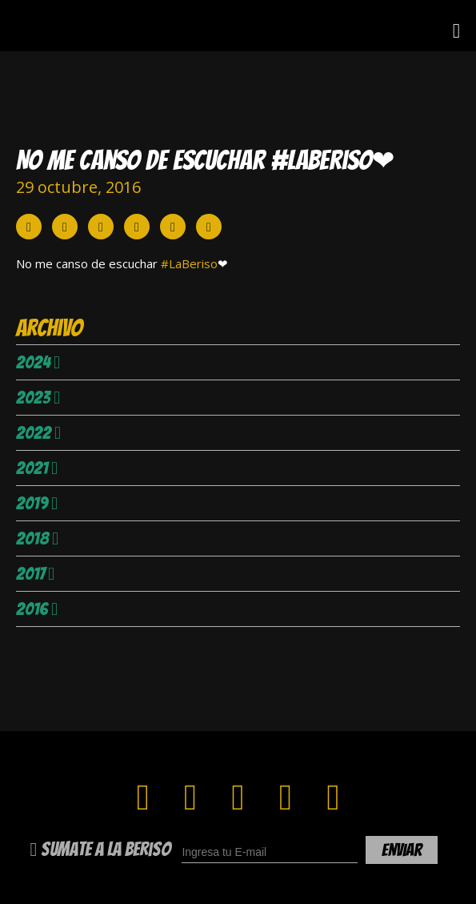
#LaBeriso (189, 263)
